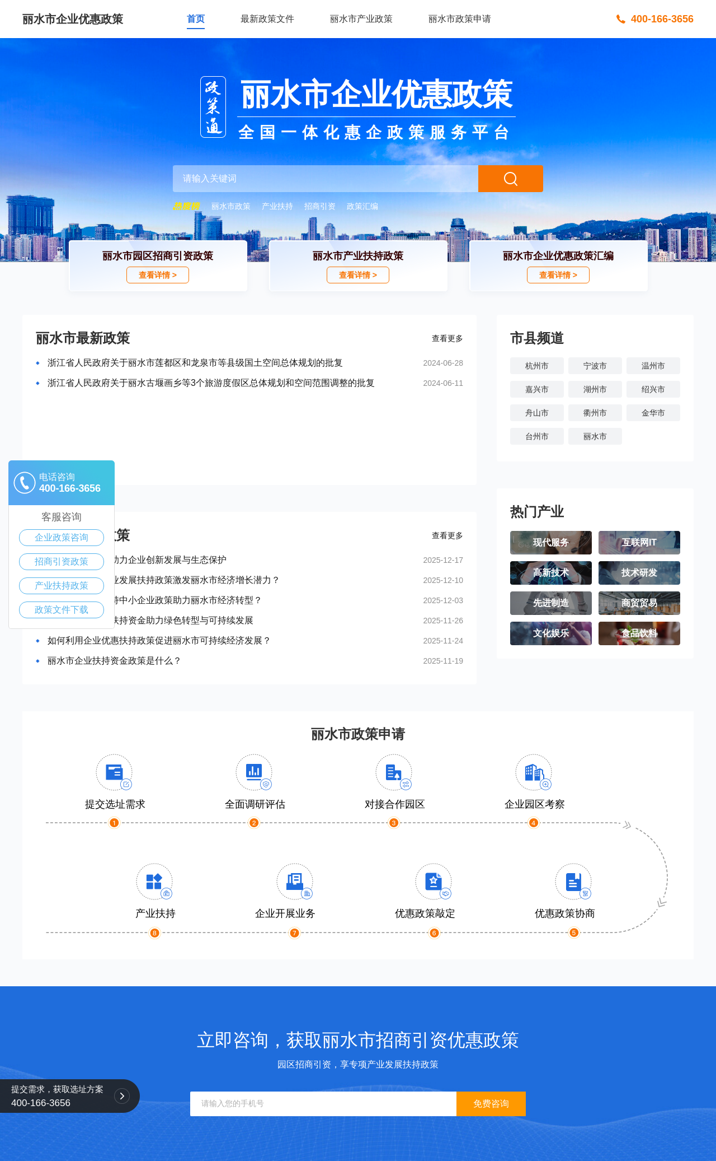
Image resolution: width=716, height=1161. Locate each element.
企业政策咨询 (61, 537)
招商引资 (320, 206)
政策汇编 (362, 206)
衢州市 (595, 412)
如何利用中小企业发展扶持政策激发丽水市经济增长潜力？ (164, 580)
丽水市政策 (231, 206)
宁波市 (595, 365)
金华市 (653, 412)
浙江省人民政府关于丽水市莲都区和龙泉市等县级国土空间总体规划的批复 (195, 362)
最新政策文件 (267, 19)
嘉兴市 (537, 389)
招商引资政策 (61, 561)
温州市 (653, 365)
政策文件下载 (61, 609)
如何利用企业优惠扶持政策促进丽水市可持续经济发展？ (159, 640)
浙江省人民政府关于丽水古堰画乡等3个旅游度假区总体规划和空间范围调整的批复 (211, 383)
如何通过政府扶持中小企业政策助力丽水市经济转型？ (155, 600)
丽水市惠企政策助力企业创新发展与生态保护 (137, 560)
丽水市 (595, 436)
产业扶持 (277, 206)
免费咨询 (491, 1103)
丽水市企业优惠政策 (72, 19)
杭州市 (537, 365)
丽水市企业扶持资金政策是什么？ (115, 660)
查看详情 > (158, 275)
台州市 (537, 436)
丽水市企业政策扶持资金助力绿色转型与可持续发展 (150, 620)
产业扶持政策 (61, 585)
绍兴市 (653, 389)
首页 (196, 19)
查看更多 (447, 338)
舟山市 (537, 412)
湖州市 (595, 389)
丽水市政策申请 (459, 19)
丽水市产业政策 (361, 19)
